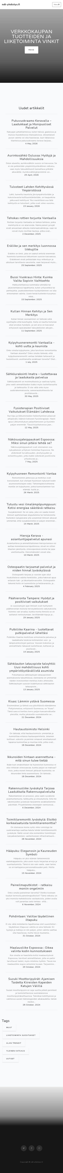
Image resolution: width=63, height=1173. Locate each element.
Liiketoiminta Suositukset (21, 1035)
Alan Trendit (13, 1043)
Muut (9, 1028)
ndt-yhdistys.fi (11, 4)
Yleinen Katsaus (15, 1051)
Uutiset (10, 1059)
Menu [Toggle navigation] (56, 4)
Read (31, 50)
